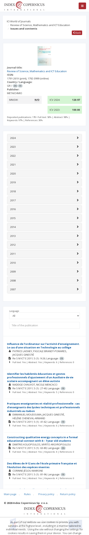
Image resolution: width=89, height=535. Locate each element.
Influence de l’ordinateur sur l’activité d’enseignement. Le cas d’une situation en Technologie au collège (43, 345)
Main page (10, 494)
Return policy (68, 494)
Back (77, 32)
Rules (27, 494)
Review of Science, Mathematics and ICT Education (40, 25)
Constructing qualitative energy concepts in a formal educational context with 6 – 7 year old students (42, 439)
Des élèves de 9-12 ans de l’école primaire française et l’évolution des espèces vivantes (42, 465)
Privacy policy (46, 494)
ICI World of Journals (19, 21)
